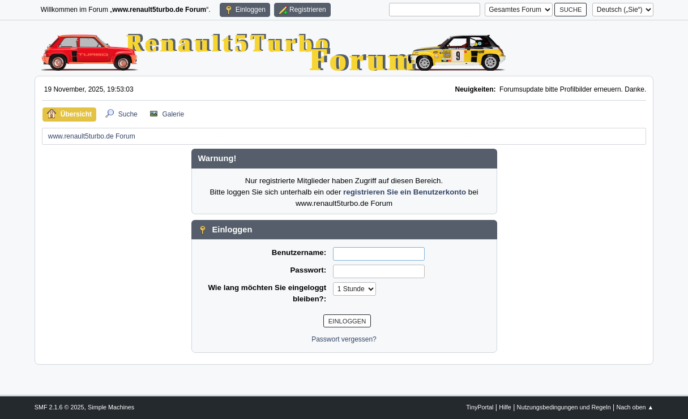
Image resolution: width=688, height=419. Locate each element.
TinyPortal (479, 407)
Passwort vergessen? (344, 339)
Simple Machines (111, 407)
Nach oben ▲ (634, 407)
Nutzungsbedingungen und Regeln (564, 407)
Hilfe (505, 407)
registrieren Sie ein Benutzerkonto (404, 192)
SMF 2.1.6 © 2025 (59, 407)
